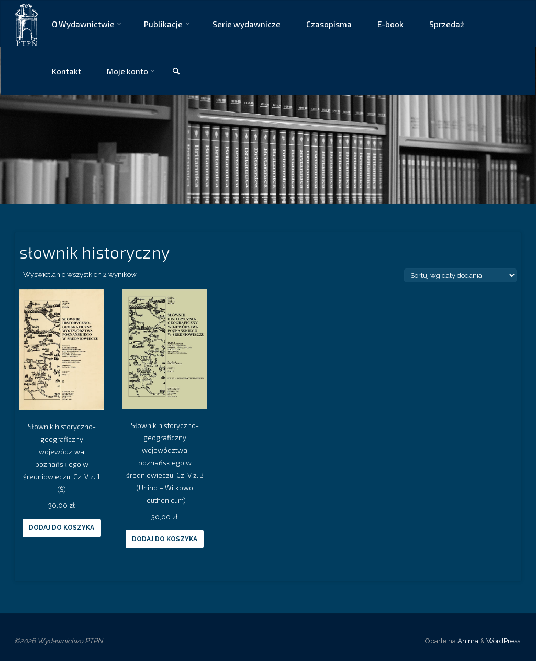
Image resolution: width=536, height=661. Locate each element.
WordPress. (504, 640)
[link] (176, 71)
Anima (467, 640)
